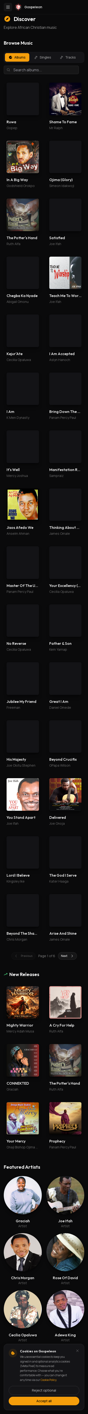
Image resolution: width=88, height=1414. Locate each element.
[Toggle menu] (8, 7)
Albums (17, 57)
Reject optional (44, 1390)
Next (67, 956)
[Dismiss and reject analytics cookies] (77, 1351)
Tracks (68, 57)
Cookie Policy (48, 1380)
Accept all (44, 1401)
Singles (42, 57)
